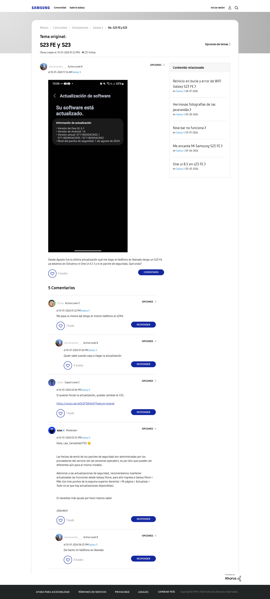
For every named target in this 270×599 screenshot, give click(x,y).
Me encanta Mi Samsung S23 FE (196, 146)
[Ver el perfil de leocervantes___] (57, 66)
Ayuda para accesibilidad (52, 592)
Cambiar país (166, 591)
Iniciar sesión (218, 7)
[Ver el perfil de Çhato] (60, 382)
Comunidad (60, 7)
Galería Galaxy (77, 7)
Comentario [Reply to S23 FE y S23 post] (151, 272)
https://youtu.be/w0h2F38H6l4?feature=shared (85, 403)
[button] (158, 65)
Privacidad (122, 592)
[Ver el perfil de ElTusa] (60, 303)
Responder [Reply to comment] (143, 324)
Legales (143, 592)
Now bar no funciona (188, 128)
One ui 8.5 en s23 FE (188, 164)
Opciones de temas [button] (216, 44)
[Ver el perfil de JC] (63, 430)
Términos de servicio (92, 592)
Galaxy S (76, 72)
